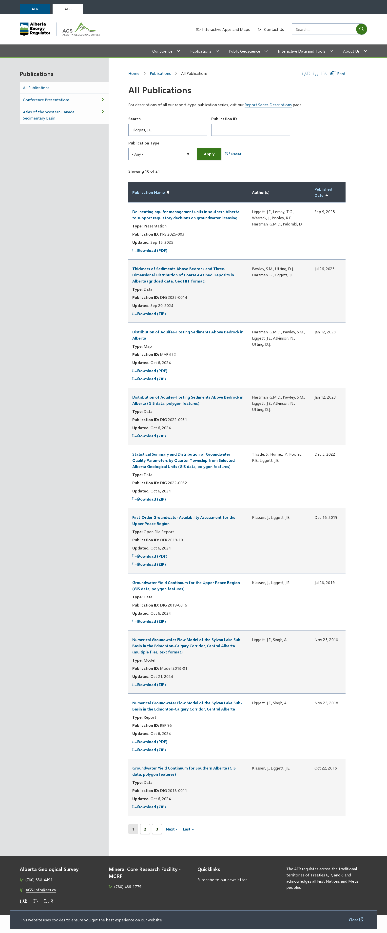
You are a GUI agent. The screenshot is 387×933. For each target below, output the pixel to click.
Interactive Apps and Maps (226, 29)
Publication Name (148, 192)
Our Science (162, 51)
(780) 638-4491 (39, 879)
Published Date (328, 192)
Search (134, 118)
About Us (351, 51)
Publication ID (224, 118)
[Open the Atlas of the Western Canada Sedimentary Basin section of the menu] (103, 112)
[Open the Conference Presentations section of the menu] (103, 100)
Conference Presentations (46, 99)
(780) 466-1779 (127, 886)
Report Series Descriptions (268, 104)
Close (354, 919)
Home (133, 73)
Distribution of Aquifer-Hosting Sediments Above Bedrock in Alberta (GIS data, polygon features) (187, 400)
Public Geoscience (244, 51)
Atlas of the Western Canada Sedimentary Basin (48, 114)
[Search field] (324, 29)
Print (337, 73)
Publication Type (143, 143)
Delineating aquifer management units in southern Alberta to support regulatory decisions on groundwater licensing (185, 214)
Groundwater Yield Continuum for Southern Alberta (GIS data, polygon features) (184, 771)
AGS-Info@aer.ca (41, 889)
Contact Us (274, 29)
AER (35, 8)
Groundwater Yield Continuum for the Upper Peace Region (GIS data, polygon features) (186, 585)
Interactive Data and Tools (301, 51)
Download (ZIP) (149, 313)
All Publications (36, 87)
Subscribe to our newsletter (222, 879)
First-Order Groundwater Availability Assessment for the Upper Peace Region (183, 520)
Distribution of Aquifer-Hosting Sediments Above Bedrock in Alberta (187, 334)
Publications (200, 51)
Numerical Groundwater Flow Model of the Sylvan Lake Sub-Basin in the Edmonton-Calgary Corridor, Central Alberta (187, 705)
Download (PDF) (149, 250)
